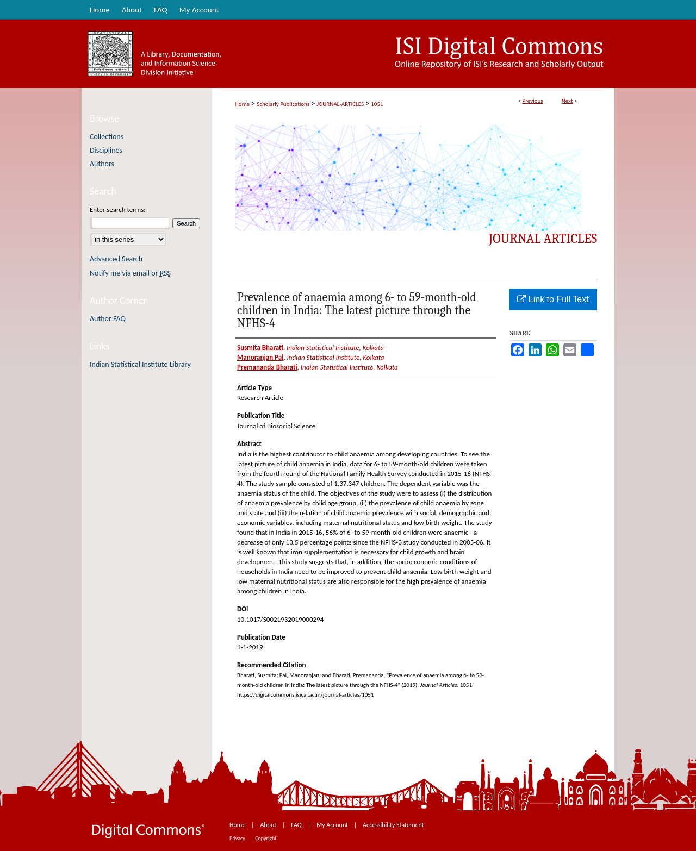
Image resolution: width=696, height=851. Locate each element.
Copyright (265, 838)
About (269, 825)
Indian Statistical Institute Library (140, 364)
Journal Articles (543, 238)
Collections (106, 136)
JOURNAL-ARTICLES (340, 104)
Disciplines (106, 150)
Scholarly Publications (283, 104)
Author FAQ (108, 318)
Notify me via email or (130, 273)
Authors (102, 163)
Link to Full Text (552, 299)
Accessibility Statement (393, 825)
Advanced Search (116, 259)
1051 (377, 104)
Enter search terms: (118, 209)
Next (567, 100)
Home (242, 104)
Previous (532, 100)
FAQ (297, 825)
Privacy (237, 838)
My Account (333, 825)
